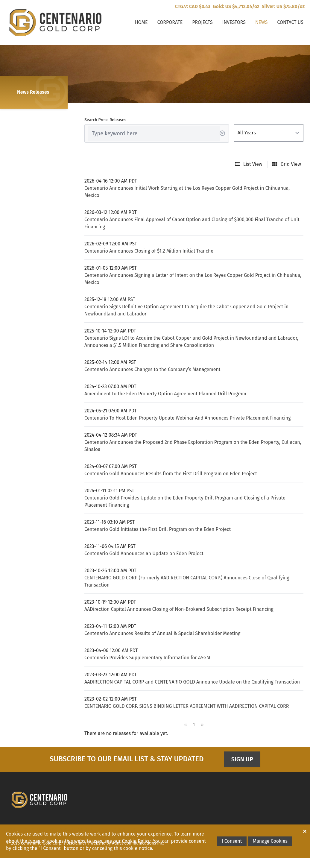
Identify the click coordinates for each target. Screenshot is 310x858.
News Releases (33, 92)
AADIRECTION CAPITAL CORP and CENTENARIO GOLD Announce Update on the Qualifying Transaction (192, 682)
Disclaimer (76, 843)
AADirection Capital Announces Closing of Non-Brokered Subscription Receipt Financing (178, 609)
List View (248, 164)
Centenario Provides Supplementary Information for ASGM (147, 657)
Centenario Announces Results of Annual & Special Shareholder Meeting (162, 633)
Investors (234, 22)
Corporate (170, 22)
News (261, 22)
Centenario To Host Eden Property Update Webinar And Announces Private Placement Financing (187, 418)
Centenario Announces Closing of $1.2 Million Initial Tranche (148, 251)
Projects (202, 22)
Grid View (286, 164)
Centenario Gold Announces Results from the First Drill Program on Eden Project (170, 473)
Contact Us (290, 22)
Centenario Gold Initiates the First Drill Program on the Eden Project (157, 529)
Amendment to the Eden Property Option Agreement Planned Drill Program (165, 394)
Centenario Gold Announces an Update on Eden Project (143, 553)
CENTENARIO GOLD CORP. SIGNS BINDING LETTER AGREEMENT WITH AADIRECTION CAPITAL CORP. (186, 706)
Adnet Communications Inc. (138, 843)
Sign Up (242, 759)
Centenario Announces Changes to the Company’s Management (152, 369)
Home (141, 22)
